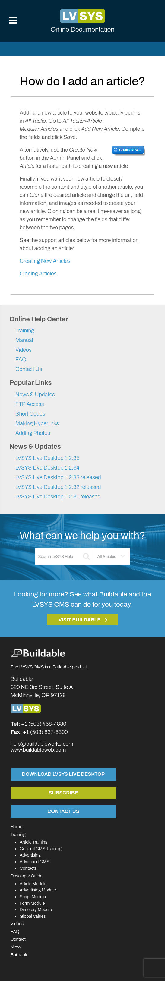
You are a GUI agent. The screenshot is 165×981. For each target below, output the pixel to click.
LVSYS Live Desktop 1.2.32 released (58, 487)
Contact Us (28, 369)
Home (16, 826)
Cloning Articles (38, 274)
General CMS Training (40, 848)
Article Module (33, 883)
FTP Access (29, 404)
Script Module (33, 896)
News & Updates (35, 394)
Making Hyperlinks (37, 423)
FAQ (20, 360)
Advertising (30, 855)
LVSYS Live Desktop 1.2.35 (47, 458)
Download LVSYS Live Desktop (63, 774)
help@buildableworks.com (42, 744)
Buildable (19, 954)
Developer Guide (27, 875)
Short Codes (30, 414)
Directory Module (36, 909)
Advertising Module (38, 890)
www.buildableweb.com (38, 750)
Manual (24, 340)
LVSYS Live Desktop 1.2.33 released (58, 477)
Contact (18, 939)
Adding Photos (32, 433)
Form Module (32, 903)
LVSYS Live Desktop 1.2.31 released (57, 497)
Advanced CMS (34, 861)
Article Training (33, 842)
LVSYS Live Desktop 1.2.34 (47, 468)
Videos (23, 350)
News (16, 947)
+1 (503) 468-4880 (43, 724)
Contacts (28, 868)
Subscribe (63, 792)
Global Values (33, 916)
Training (24, 331)
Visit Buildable (80, 619)
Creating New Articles (45, 261)
